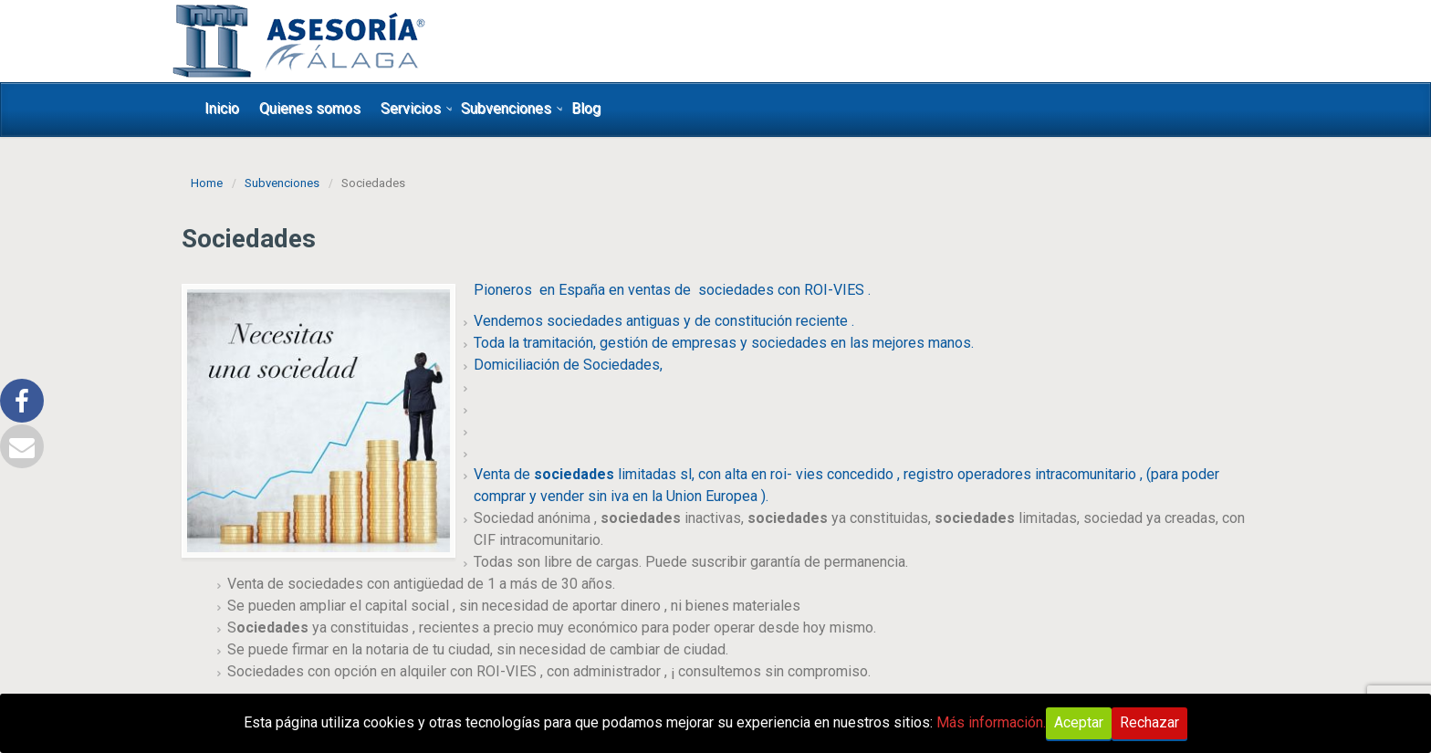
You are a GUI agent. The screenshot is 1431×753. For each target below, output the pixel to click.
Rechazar (1149, 722)
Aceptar (1078, 722)
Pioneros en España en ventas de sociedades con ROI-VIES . (672, 289)
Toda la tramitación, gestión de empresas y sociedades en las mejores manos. (724, 342)
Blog (586, 108)
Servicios (411, 108)
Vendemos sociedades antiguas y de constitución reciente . (664, 320)
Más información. (991, 722)
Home (207, 183)
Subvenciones (506, 108)
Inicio (221, 108)
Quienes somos (309, 108)
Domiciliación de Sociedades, (568, 364)
